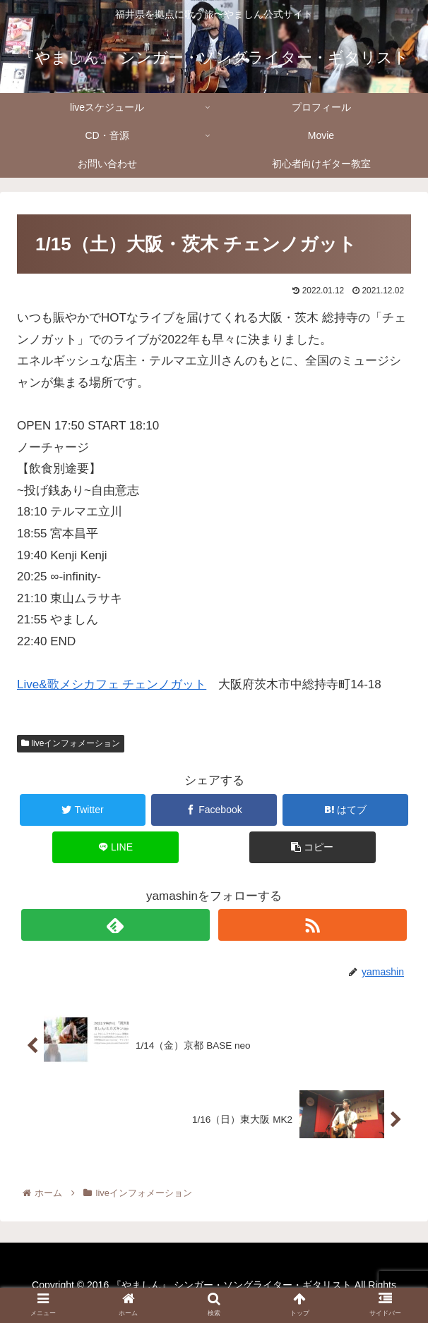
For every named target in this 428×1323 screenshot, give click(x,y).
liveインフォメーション (70, 743)
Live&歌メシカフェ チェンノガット (111, 684)
